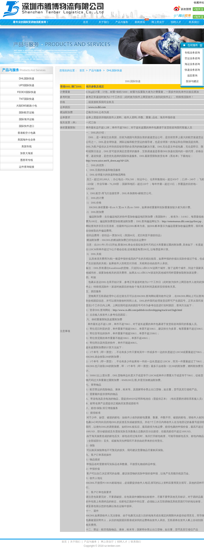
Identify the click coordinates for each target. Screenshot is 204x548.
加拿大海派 (26, 153)
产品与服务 (121, 22)
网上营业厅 (158, 22)
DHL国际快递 (26, 78)
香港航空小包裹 (26, 132)
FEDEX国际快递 (26, 92)
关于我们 (104, 22)
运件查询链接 (26, 166)
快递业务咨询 (192, 69)
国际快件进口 (26, 126)
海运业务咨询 (192, 64)
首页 (85, 22)
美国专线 (26, 146)
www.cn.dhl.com (97, 107)
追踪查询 (192, 75)
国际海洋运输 (26, 119)
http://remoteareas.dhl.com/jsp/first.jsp (181, 221)
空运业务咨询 (192, 58)
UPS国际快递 (26, 85)
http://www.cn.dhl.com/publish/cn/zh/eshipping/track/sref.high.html (147, 310)
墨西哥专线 (26, 160)
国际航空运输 (26, 112)
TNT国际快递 (26, 98)
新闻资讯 (140, 22)
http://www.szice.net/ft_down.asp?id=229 (107, 160)
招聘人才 (176, 22)
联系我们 (194, 22)
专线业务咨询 (192, 52)
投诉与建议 (192, 81)
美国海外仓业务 (26, 139)
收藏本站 (199, 2)
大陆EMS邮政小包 (26, 105)
